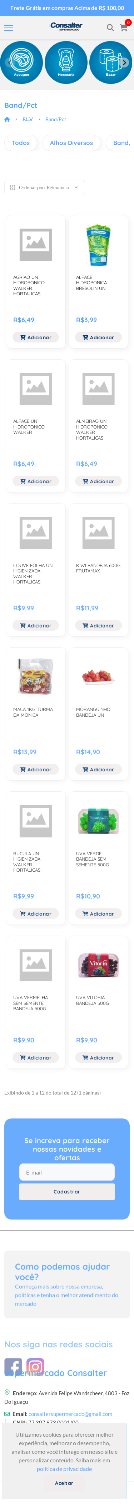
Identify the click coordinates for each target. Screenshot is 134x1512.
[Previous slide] (10, 62)
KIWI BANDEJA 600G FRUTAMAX (98, 568)
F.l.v (28, 119)
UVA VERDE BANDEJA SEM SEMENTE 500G (92, 859)
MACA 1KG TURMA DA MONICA (33, 712)
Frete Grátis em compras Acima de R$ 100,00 (67, 7)
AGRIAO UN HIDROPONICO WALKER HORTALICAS (29, 285)
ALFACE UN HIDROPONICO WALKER (29, 426)
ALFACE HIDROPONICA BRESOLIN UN (91, 282)
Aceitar (64, 1483)
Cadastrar (67, 1191)
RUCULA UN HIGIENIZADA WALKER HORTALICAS (26, 862)
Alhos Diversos (71, 142)
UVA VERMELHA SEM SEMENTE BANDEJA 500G (30, 1003)
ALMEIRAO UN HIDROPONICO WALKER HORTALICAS (92, 429)
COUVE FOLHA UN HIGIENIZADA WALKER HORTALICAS (33, 573)
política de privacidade (64, 1468)
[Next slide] (124, 62)
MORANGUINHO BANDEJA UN (93, 712)
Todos (21, 142)
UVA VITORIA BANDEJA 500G (92, 1000)
